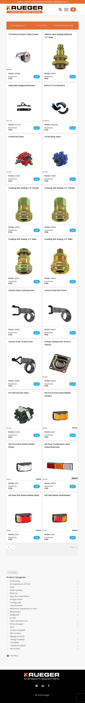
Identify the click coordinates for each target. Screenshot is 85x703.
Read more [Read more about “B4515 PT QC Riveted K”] (72, 128)
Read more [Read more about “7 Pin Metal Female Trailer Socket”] (36, 76)
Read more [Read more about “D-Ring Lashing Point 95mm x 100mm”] (72, 384)
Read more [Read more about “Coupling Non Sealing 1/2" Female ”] (36, 230)
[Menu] (65, 9)
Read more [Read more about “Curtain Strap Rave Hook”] (72, 333)
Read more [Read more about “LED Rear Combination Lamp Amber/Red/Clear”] (72, 486)
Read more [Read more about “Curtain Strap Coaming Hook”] (36, 333)
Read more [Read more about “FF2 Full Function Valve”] (36, 435)
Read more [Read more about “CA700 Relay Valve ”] (72, 179)
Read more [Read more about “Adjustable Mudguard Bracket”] (36, 128)
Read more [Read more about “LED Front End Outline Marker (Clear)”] (36, 486)
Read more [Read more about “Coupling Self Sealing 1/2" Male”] (36, 281)
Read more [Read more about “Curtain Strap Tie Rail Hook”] (36, 384)
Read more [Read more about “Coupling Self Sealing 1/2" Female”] (72, 230)
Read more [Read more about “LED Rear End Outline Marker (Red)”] (36, 537)
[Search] (59, 9)
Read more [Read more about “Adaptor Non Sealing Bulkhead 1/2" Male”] (72, 76)
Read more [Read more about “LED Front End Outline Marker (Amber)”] (72, 435)
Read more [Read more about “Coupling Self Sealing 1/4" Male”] (72, 281)
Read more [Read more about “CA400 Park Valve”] (36, 179)
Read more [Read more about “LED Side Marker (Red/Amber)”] (72, 537)
